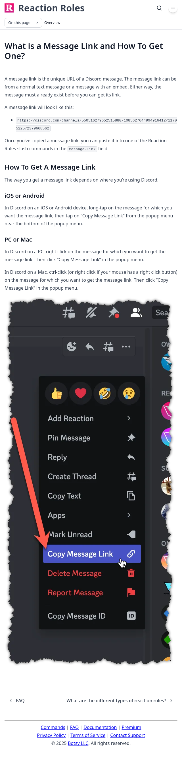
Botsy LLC (78, 743)
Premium (131, 727)
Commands (53, 727)
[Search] (159, 8)
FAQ (74, 727)
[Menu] (172, 8)
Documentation (100, 727)
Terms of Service (87, 735)
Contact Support (127, 735)
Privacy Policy (51, 735)
